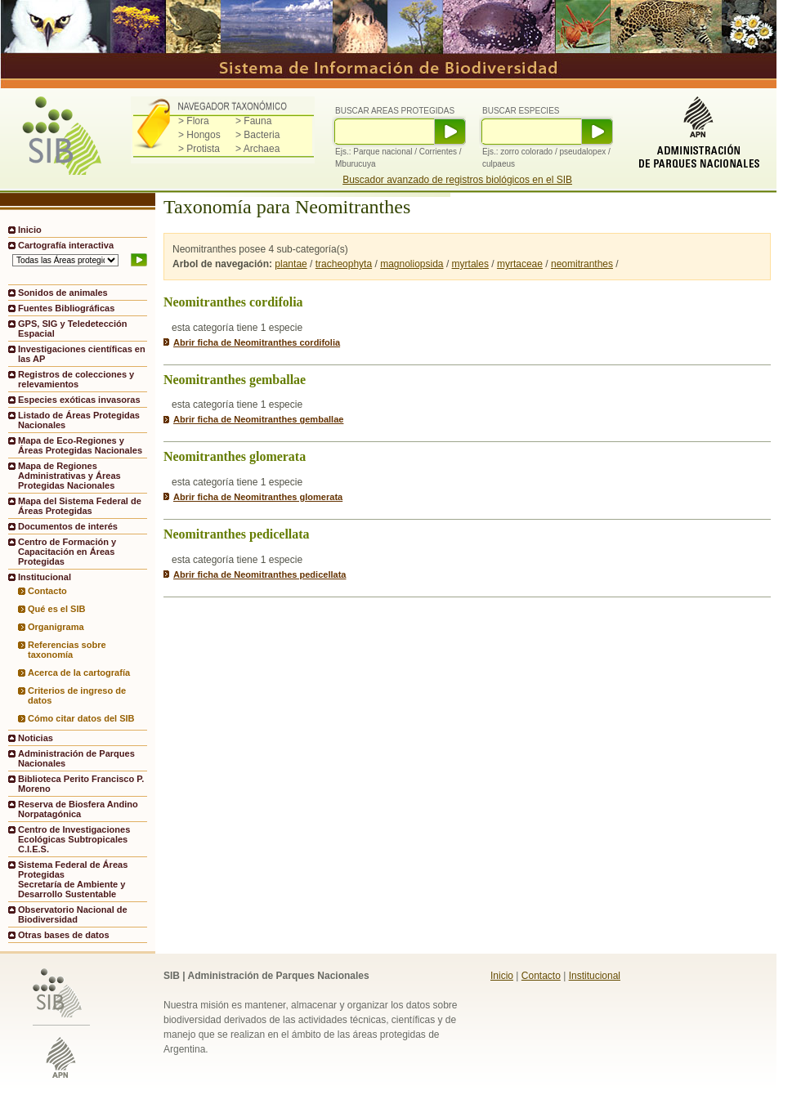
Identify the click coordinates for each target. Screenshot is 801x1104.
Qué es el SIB (57, 609)
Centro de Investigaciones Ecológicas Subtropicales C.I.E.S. (74, 839)
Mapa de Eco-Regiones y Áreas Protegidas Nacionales (80, 445)
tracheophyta (343, 264)
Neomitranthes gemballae (234, 380)
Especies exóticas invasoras (79, 400)
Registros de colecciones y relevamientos (76, 379)
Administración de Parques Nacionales (76, 758)
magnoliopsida (411, 264)
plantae (291, 264)
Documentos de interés (68, 526)
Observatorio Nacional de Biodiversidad (73, 914)
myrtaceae (520, 264)
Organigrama (56, 627)
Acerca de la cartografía (79, 672)
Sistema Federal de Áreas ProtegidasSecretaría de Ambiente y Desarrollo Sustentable (73, 879)
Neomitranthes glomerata (234, 456)
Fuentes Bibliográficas (66, 308)
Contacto (47, 591)
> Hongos (199, 135)
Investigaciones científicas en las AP (81, 354)
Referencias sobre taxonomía (67, 649)
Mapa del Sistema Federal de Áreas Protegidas (79, 506)
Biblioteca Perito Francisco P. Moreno (81, 783)
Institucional (594, 975)
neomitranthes (582, 264)
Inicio (30, 230)
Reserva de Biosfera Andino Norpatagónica (78, 809)
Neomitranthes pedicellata (236, 534)
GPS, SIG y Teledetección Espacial (72, 328)
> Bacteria (257, 135)
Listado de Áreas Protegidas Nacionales (79, 420)
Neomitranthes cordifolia (233, 302)
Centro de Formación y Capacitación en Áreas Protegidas (67, 551)
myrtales (470, 264)
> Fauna (253, 121)
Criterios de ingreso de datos (77, 695)
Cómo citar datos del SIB (81, 718)
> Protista (199, 148)
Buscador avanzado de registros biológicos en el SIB (457, 179)
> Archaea (257, 148)
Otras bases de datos (64, 935)
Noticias (35, 738)
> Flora (193, 121)
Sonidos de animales (63, 292)
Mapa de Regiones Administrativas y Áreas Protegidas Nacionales (69, 475)
